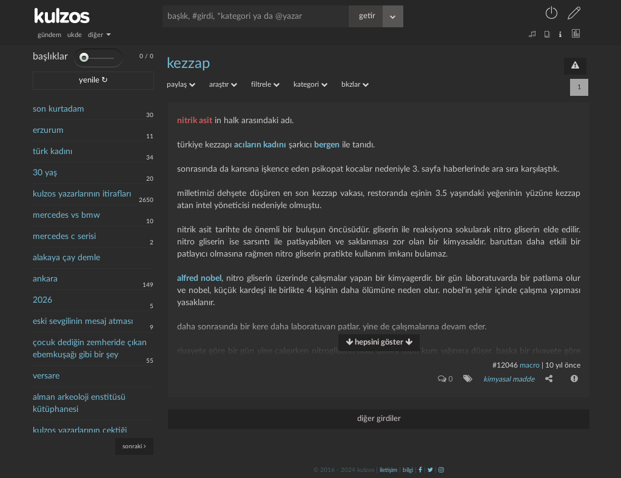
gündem (49, 35)
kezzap (188, 63)
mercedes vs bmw (66, 215)
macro (530, 365)
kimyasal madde (508, 379)
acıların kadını (260, 145)
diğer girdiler (379, 419)
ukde (74, 35)
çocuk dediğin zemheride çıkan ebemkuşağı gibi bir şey (90, 348)
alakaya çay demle (66, 258)
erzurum (48, 130)
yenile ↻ (93, 80)
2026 (42, 300)
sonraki (134, 446)
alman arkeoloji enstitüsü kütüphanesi (79, 403)
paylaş (181, 84)
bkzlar (355, 84)
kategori (310, 84)
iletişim (388, 470)
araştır (223, 84)
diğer (99, 35)
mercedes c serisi (64, 236)
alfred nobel (199, 278)
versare (46, 376)
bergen (327, 145)
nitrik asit (194, 120)
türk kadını (52, 151)
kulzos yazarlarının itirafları (82, 194)
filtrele (265, 84)
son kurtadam (58, 109)
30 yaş (45, 173)
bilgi (408, 470)
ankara (45, 279)
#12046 (505, 365)
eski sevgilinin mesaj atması (83, 321)
